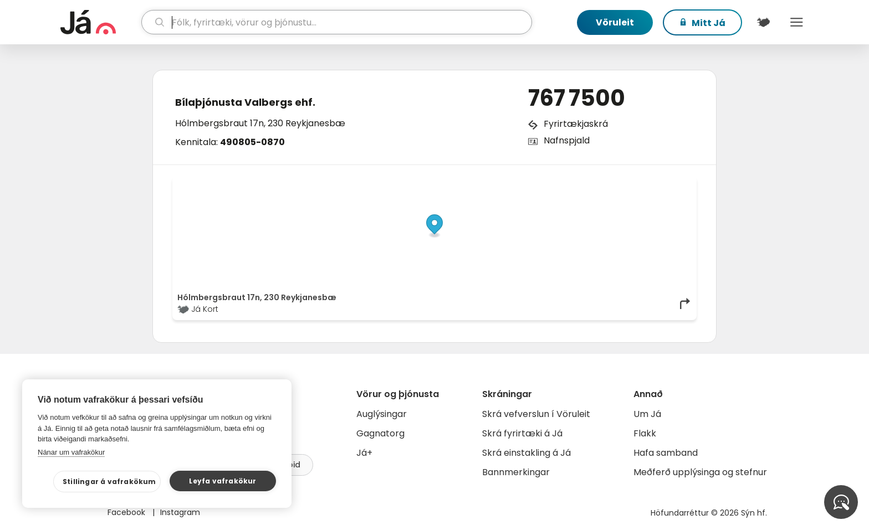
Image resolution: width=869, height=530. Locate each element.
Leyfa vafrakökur (222, 481)
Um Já (647, 414)
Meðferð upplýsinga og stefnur (700, 472)
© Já (578, 184)
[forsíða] (99, 22)
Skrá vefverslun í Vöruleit (536, 414)
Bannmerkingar (516, 472)
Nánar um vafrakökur (71, 452)
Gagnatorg (380, 433)
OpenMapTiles (670, 184)
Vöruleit (615, 22)
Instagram (180, 512)
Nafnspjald (567, 140)
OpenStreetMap (616, 184)
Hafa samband (665, 452)
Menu (796, 22)
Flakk (644, 433)
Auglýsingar (381, 414)
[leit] (336, 22)
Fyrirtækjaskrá (576, 123)
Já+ (364, 452)
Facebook (127, 512)
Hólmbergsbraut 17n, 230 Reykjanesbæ (260, 123)
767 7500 (576, 98)
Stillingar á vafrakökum (109, 481)
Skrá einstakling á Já (526, 452)
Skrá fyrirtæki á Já (522, 433)
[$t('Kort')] (763, 22)
